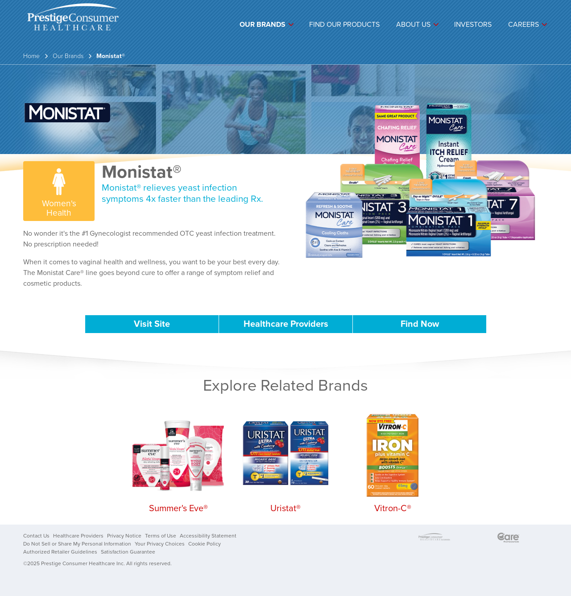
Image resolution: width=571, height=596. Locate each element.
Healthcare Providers (286, 324)
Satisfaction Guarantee (128, 552)
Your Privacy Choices (160, 544)
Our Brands (263, 24)
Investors (473, 24)
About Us (413, 24)
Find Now (420, 324)
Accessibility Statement (208, 536)
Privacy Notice (124, 536)
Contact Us (36, 536)
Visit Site (152, 324)
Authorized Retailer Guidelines (60, 552)
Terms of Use (160, 536)
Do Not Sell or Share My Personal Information (77, 544)
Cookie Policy (204, 544)
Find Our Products (344, 24)
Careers (523, 24)
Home (31, 56)
